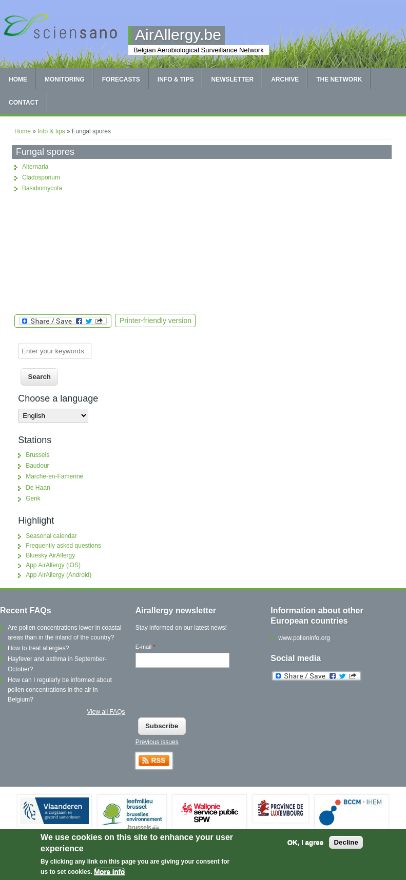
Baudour (37, 465)
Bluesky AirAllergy (50, 555)
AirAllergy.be (178, 34)
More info (109, 871)
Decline (346, 842)
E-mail (146, 647)
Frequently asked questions (63, 545)
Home (18, 79)
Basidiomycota (42, 188)
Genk (33, 498)
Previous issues (157, 742)
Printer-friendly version (155, 320)
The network (339, 79)
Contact (23, 102)
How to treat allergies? (38, 648)
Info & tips (176, 79)
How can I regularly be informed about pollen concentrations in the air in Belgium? (60, 689)
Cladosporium (41, 177)
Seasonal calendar (51, 535)
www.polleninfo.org (304, 638)
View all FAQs (106, 711)
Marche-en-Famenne (54, 476)
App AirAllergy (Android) (58, 574)
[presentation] (214, 695)
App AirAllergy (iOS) (53, 565)
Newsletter (232, 79)
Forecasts (121, 79)
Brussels (37, 454)
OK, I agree (305, 842)
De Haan (38, 487)
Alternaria (35, 166)
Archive (285, 79)
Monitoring (65, 79)
